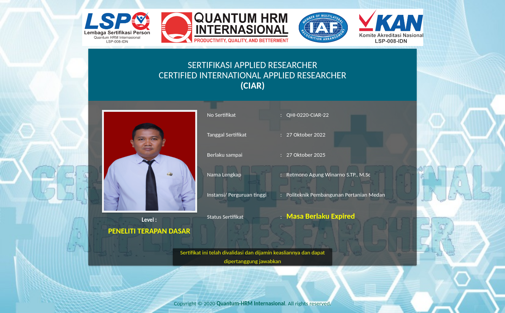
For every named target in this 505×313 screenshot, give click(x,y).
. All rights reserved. (274, 303)
